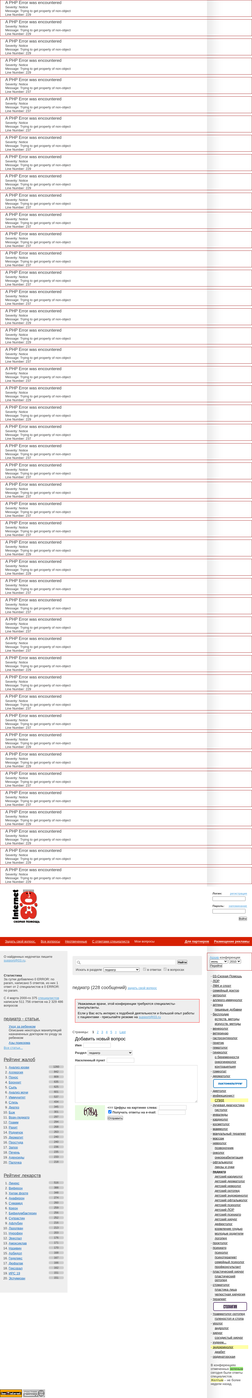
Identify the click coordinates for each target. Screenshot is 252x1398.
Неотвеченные (76, 941)
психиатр (219, 1248)
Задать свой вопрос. (20, 941)
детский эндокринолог (231, 1195)
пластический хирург (228, 1271)
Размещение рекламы (232, 941)
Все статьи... (13, 1048)
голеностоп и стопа (229, 1318)
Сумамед (15, 1203)
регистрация (238, 893)
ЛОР (216, 981)
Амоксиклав (18, 1243)
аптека (218, 1005)
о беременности (227, 1057)
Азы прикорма (19, 1043)
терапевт (219, 1299)
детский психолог (228, 1205)
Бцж (12, 1112)
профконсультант (228, 1267)
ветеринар (220, 1033)
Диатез (14, 1107)
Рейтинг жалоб (19, 1059)
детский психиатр (228, 1214)
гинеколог (220, 1052)
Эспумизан (17, 1278)
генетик (218, 1043)
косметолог (221, 1124)
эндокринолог (223, 1347)
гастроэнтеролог (225, 1038)
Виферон (16, 1188)
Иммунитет (17, 1097)
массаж (218, 1138)
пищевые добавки (228, 1009)
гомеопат (219, 1071)
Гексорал (15, 1268)
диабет (220, 1352)
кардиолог (220, 1119)
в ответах (154, 970)
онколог (218, 1152)
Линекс (14, 1183)
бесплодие (221, 1014)
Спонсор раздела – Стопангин (230, 1306)
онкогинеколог (225, 1062)
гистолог (221, 1110)
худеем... (219, 1342)
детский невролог (228, 1186)
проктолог (220, 1243)
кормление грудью (228, 1229)
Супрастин (17, 1218)
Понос (13, 1077)
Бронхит (15, 1082)
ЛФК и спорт (222, 986)
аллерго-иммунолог (227, 1000)
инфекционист (223, 1095)
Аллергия (16, 1072)
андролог (222, 1328)
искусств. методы (228, 1024)
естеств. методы (227, 1019)
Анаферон (16, 1198)
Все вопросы (50, 941)
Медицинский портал (26, 906)
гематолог (220, 1047)
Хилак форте (18, 1193)
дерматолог (221, 1076)
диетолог (219, 1091)
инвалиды (220, 1114)
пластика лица (226, 1289)
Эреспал (15, 1238)
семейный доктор (226, 990)
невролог (219, 1143)
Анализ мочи (18, 1092)
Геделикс (15, 1258)
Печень (14, 1152)
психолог (221, 1252)
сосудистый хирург (229, 1337)
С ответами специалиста (110, 941)
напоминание (238, 905)
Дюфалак (16, 1263)
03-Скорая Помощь (227, 976)
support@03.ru (14, 960)
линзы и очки (224, 1167)
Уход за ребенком (22, 1026)
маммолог (220, 1129)
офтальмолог (223, 1162)
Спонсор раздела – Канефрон (230, 1083)
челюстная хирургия (230, 1294)
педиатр (219, 1172)
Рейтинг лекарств (22, 1175)
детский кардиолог (229, 1176)
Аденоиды (16, 1157)
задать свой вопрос (142, 988)
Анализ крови (19, 1067)
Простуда (16, 1142)
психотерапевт (226, 1257)
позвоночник (224, 1148)
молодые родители (229, 1233)
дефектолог (223, 1224)
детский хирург (226, 1219)
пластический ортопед (225, 1278)
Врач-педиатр (19, 1117)
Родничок (16, 1132)
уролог (218, 1323)
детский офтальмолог (231, 1200)
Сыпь (13, 1087)
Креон (13, 1208)
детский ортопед (227, 1191)
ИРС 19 (14, 1273)
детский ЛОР (224, 1210)
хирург (217, 1333)
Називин (15, 1248)
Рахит (13, 1127)
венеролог (220, 1028)
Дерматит (16, 1137)
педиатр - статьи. (22, 1018)
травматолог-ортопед (229, 1314)
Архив (214, 957)
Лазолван (16, 1228)
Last (123, 1032)
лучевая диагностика (228, 1105)
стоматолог (221, 1285)
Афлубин (15, 1223)
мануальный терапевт (229, 1133)
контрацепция (225, 1066)
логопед (221, 1238)
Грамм (13, 1122)
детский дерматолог (230, 1181)
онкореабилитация (229, 1157)
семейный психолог (229, 1262)
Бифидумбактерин (22, 1213)
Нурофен (15, 1233)
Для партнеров (197, 941)
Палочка (15, 1162)
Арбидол (15, 1253)
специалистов (48, 998)
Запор (13, 1147)
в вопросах (176, 970)
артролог (219, 995)
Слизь (13, 1102)
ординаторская (224, 1356)
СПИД (219, 1100)
